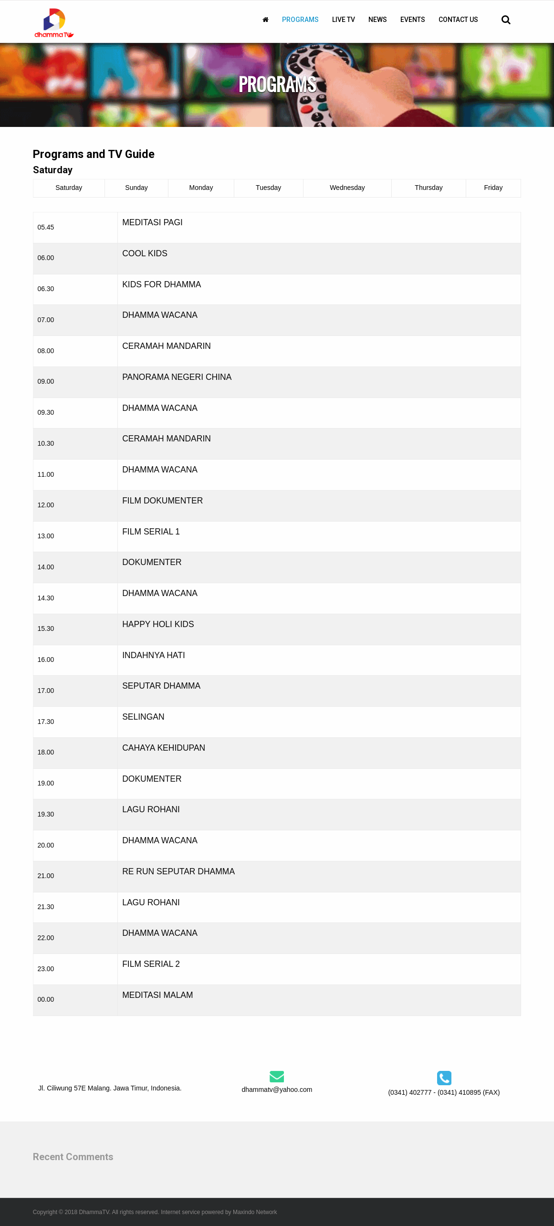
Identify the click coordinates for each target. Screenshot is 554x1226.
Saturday (68, 187)
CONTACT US (458, 19)
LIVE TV (343, 19)
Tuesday (268, 187)
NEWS (377, 19)
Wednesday (347, 187)
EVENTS (412, 19)
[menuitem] (265, 19)
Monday (201, 187)
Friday (493, 187)
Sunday (136, 187)
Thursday (428, 187)
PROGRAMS (300, 19)
